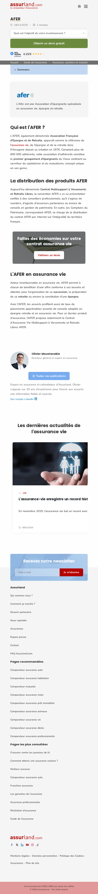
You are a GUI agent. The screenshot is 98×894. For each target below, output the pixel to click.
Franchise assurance (21, 785)
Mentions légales (20, 856)
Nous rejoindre (18, 620)
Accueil (14, 62)
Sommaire (23, 69)
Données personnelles (44, 856)
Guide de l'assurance (35, 62)
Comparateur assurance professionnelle (32, 736)
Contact (14, 645)
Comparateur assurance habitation (29, 678)
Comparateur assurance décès (27, 728)
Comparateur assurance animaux (28, 711)
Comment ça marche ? (22, 604)
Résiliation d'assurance (23, 810)
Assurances (16, 628)
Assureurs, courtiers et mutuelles (71, 62)
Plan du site (32, 863)
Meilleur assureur (20, 769)
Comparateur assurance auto (26, 670)
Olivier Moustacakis (46, 354)
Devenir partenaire (20, 612)
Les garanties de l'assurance (26, 794)
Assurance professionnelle (25, 802)
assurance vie (20, 145)
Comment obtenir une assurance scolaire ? (34, 760)
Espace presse (18, 637)
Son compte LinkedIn (23, 399)
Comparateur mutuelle (23, 686)
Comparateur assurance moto (26, 695)
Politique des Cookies (72, 856)
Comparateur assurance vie (25, 719)
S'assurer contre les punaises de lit (30, 752)
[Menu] (86, 6)
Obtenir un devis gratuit (49, 43)
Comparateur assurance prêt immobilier (32, 703)
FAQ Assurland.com (21, 653)
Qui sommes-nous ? (21, 595)
